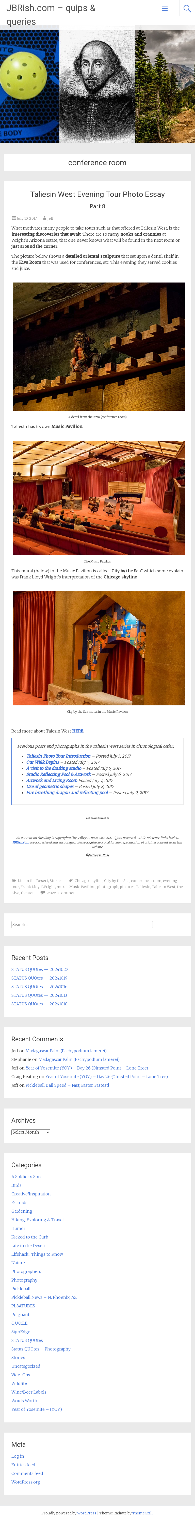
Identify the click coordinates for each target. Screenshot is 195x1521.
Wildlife (19, 1383)
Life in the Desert (33, 880)
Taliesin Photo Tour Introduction (58, 756)
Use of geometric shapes (49, 786)
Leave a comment (61, 893)
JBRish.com (20, 842)
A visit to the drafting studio (53, 768)
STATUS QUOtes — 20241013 (39, 995)
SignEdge (20, 1331)
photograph (107, 887)
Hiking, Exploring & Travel (37, 1219)
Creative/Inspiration (31, 1193)
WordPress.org (25, 1482)
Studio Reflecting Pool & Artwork (58, 774)
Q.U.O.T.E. (19, 1323)
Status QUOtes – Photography (41, 1348)
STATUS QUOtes (27, 1340)
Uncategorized (25, 1366)
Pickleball (20, 1288)
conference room (146, 880)
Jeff (50, 218)
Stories (56, 880)
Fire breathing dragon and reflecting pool (67, 792)
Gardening (21, 1211)
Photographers (26, 1271)
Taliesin (143, 887)
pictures (127, 887)
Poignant (20, 1314)
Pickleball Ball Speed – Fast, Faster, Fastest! (67, 1085)
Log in (17, 1456)
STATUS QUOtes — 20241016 (39, 986)
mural (62, 887)
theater (27, 893)
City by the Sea (116, 880)
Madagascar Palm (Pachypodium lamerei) (66, 1050)
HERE (77, 731)
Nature (18, 1262)
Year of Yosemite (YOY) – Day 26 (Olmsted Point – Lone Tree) (87, 1068)
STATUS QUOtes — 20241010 (39, 1003)
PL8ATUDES (23, 1305)
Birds (16, 1185)
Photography (24, 1280)
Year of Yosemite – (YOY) (36, 1409)
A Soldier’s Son (26, 1176)
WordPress (86, 1513)
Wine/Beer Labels (28, 1392)
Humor (18, 1228)
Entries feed (23, 1464)
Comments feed (27, 1473)
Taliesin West (163, 887)
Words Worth (24, 1400)
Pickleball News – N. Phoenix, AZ (44, 1297)
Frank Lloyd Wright (38, 887)
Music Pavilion (82, 887)
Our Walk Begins (42, 762)
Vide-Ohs (20, 1374)
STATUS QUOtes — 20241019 (39, 978)
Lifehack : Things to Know (37, 1254)
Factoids (19, 1202)
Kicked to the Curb (29, 1237)
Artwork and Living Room (51, 780)
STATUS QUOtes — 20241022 (40, 969)
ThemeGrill (142, 1513)
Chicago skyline (89, 880)
